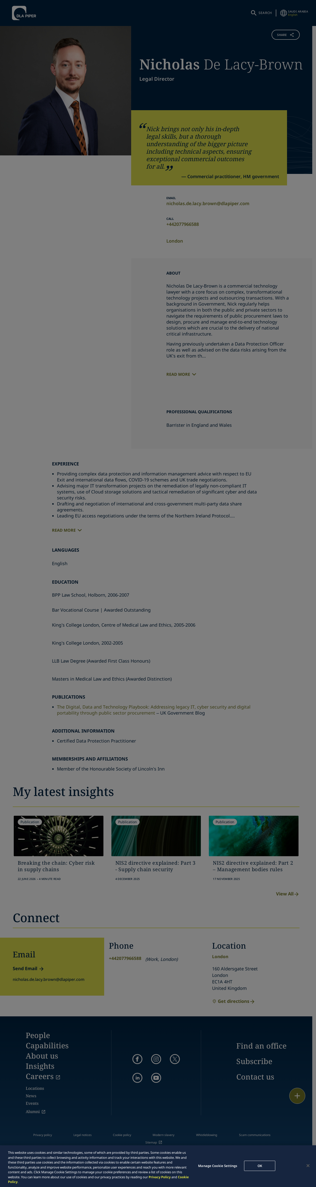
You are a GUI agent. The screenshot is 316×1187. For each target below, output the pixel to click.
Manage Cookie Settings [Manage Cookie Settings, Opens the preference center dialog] (217, 1165)
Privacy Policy (160, 1177)
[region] (158, 1166)
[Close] (308, 1165)
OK (260, 1165)
